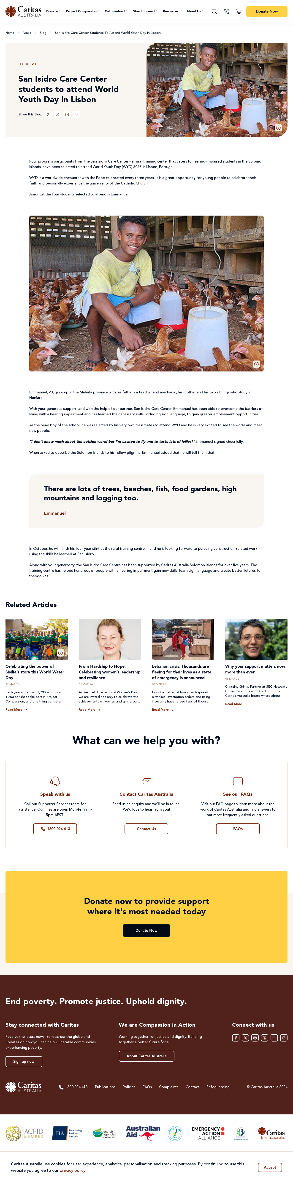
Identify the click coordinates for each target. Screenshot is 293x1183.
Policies (129, 1087)
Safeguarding (218, 1087)
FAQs (147, 1087)
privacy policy (72, 1171)
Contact (192, 1087)
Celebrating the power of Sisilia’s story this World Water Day (34, 672)
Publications (105, 1087)
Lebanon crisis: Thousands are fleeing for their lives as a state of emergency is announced (181, 672)
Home (9, 33)
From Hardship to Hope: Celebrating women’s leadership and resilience (109, 672)
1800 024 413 (73, 1087)
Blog (43, 33)
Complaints (168, 1087)
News (27, 33)
